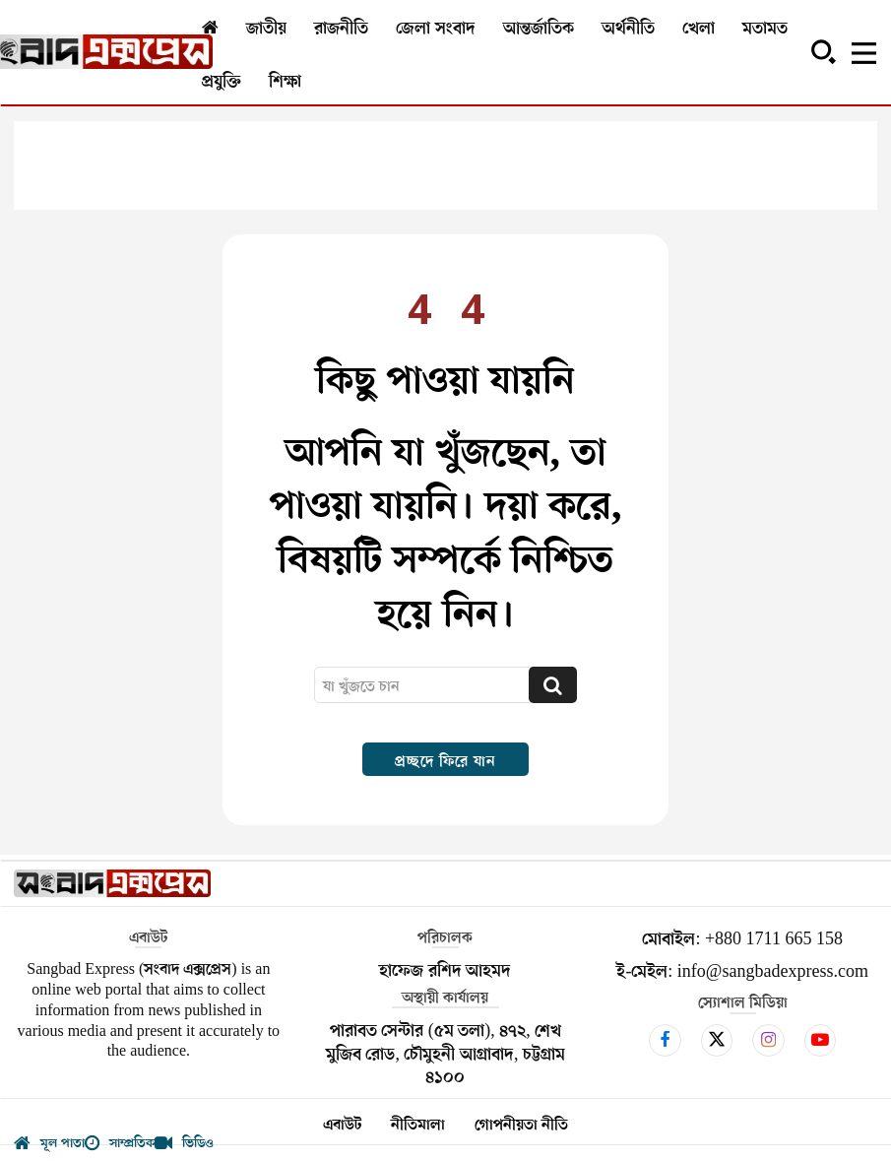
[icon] (665, 1040)
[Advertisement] (445, 165)
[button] (823, 51)
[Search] (553, 685)
